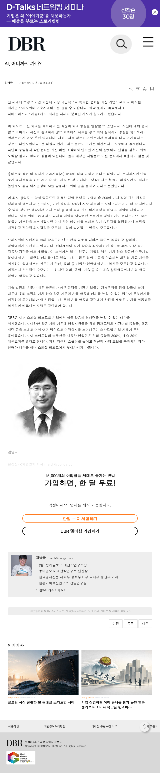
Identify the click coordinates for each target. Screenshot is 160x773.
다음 (145, 623)
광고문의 (152, 726)
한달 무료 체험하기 (80, 518)
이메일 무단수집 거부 (104, 726)
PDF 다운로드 (138, 88)
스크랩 (152, 88)
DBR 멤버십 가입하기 (80, 531)
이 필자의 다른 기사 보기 (51, 590)
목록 (130, 623)
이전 (115, 623)
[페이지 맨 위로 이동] (145, 727)
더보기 (131, 88)
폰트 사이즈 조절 (145, 88)
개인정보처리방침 (54, 726)
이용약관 (13, 726)
